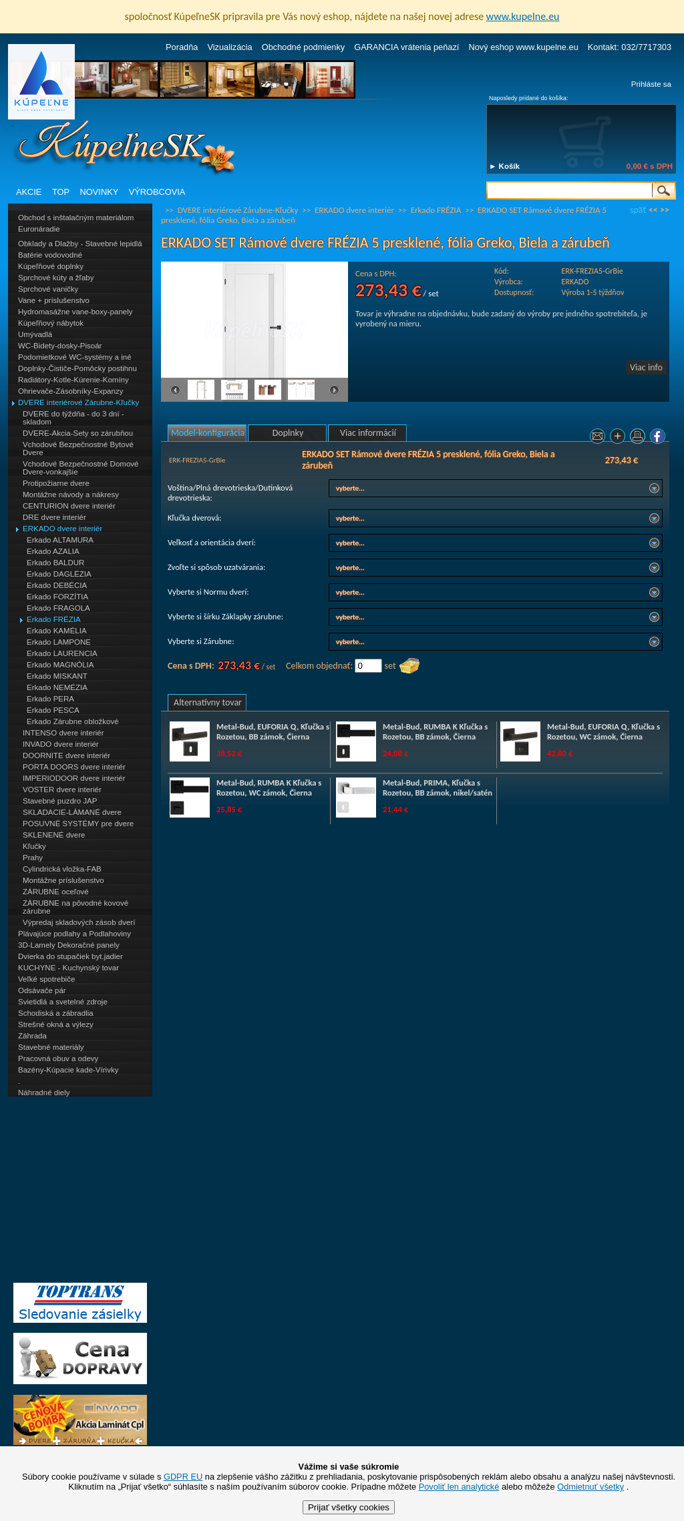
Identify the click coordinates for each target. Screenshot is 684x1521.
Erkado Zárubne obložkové (73, 721)
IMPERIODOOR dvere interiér (74, 778)
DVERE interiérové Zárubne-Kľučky (78, 402)
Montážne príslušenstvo (63, 880)
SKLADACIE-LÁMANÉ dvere (72, 812)
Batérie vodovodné (50, 255)
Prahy (33, 858)
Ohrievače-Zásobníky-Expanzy (70, 391)
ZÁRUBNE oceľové (56, 892)
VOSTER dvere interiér (62, 790)
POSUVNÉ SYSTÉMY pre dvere (78, 824)
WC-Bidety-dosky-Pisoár (60, 346)
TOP (60, 192)
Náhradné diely (43, 1093)
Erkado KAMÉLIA (57, 631)
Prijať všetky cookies (348, 1507)
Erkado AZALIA (53, 551)
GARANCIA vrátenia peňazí (406, 47)
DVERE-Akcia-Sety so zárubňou (78, 433)
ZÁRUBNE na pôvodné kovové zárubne (75, 907)
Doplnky (288, 432)
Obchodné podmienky (303, 47)
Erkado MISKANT (57, 676)
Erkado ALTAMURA (60, 540)
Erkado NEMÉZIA (57, 687)
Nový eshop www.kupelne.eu (523, 47)
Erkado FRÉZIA (54, 619)
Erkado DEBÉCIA (57, 585)
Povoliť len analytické (459, 1487)
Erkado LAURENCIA (62, 653)
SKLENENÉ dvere (54, 835)
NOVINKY (99, 192)
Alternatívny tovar (208, 702)
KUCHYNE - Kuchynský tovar (68, 968)
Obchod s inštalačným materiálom (76, 218)
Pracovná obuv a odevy (58, 1058)
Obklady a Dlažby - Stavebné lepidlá (80, 244)
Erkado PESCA (53, 710)
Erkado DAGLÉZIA (59, 574)
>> (664, 210)
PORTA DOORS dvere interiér (74, 767)
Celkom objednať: (319, 665)
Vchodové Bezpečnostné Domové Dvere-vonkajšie (80, 468)
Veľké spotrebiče (46, 979)
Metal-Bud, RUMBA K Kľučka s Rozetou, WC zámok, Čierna (268, 788)
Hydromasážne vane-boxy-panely (75, 312)
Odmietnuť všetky (590, 1487)
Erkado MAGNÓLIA (60, 665)
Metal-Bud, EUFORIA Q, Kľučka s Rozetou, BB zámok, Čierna (272, 731)
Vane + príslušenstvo (54, 300)
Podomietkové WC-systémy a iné (75, 357)
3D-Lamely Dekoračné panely (69, 945)
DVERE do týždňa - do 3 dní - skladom (73, 418)
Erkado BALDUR (55, 563)
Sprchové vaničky (48, 289)
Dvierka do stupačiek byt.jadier (70, 956)
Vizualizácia (229, 47)
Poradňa (182, 47)
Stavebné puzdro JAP (60, 801)
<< (653, 210)
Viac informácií (368, 432)
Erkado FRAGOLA (58, 608)
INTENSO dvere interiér (63, 733)
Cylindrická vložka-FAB (62, 869)
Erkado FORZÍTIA (57, 597)
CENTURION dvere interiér (69, 506)
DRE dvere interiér (54, 517)
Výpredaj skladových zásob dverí (79, 922)
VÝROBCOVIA (157, 192)
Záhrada (32, 1036)
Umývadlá (35, 334)
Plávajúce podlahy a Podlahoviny (74, 934)
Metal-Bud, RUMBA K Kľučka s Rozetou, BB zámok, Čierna (435, 731)
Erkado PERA (50, 699)
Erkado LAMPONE (59, 642)
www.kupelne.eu (523, 16)
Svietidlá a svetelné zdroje (63, 1002)
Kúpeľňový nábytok (50, 323)
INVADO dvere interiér (61, 744)
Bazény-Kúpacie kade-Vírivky (68, 1070)
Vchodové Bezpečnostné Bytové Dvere (78, 448)
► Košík (504, 166)
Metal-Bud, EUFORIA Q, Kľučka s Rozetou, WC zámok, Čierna (603, 731)
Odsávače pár (42, 990)
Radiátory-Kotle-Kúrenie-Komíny (73, 380)
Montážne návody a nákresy (71, 495)
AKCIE (28, 192)
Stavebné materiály (51, 1047)
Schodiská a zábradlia (56, 1013)
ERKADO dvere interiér (62, 529)
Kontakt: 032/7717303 (629, 47)
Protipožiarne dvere (56, 483)
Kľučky (34, 846)
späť (638, 210)
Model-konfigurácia (207, 432)
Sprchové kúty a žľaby (56, 278)
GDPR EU (183, 1477)
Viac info (646, 367)
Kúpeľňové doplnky (50, 266)
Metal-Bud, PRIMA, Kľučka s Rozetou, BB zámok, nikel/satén (437, 788)
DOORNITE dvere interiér (66, 755)
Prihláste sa (651, 84)
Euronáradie (39, 229)
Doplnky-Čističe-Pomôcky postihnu (77, 368)
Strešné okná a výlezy (56, 1024)
